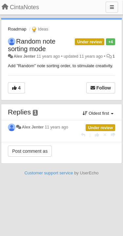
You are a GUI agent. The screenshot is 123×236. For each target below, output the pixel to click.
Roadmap (17, 29)
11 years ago (56, 127)
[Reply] (83, 134)
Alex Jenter (24, 56)
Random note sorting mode (31, 45)
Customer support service (48, 172)
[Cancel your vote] (105, 134)
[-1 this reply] (113, 134)
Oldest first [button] (98, 113)
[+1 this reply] (97, 134)
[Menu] (112, 7)
